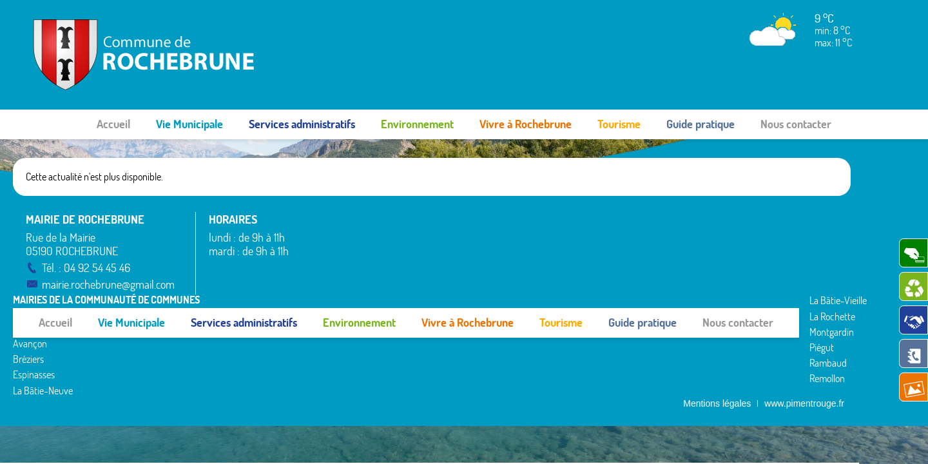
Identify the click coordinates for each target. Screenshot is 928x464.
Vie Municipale (189, 124)
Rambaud (506, 280)
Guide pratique (700, 124)
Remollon (505, 295)
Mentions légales (717, 310)
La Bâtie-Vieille (516, 217)
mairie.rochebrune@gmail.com (109, 284)
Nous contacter (795, 124)
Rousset (690, 233)
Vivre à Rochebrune (525, 124)
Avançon (319, 241)
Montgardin (510, 249)
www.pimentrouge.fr (804, 310)
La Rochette (511, 233)
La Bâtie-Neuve (332, 288)
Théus (687, 264)
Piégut (500, 264)
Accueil (113, 124)
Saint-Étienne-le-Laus (718, 249)
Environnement (417, 124)
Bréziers (317, 257)
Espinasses (322, 273)
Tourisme (619, 124)
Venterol (691, 295)
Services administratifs (302, 124)
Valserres (692, 280)
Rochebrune (698, 217)
